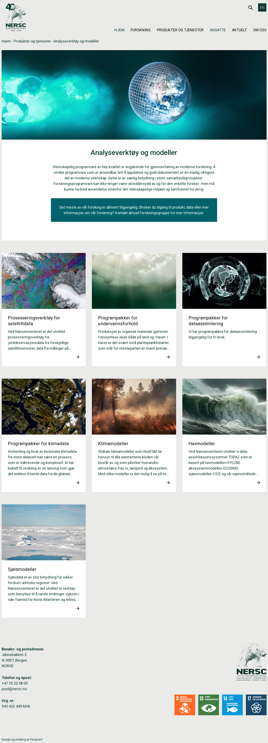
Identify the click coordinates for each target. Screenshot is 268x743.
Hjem (119, 30)
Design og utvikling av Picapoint (22, 739)
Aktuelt (239, 30)
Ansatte (218, 30)
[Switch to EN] (262, 7)
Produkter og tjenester (180, 30)
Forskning (141, 30)
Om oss (260, 30)
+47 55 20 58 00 (15, 683)
